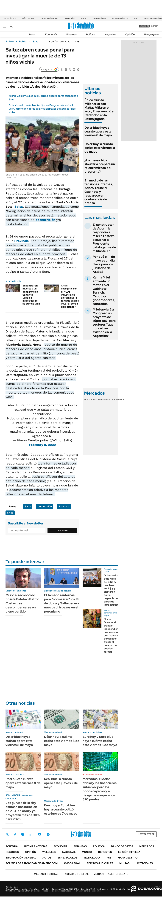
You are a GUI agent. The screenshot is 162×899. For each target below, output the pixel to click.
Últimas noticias (35, 846)
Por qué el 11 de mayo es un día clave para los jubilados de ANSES (104, 264)
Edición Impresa (129, 852)
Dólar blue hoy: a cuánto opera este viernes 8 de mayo (98, 131)
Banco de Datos (122, 846)
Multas (124, 863)
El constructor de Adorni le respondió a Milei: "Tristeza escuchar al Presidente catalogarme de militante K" (104, 238)
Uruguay (149, 34)
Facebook (15, 834)
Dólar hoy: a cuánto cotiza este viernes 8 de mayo (99, 148)
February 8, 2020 (42, 445)
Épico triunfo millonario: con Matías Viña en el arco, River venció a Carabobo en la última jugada (99, 109)
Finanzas (71, 34)
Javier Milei (70, 18)
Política (90, 34)
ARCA (83, 18)
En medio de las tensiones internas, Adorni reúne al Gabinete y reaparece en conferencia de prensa (98, 191)
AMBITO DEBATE (110, 873)
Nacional (69, 852)
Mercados (146, 846)
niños (10, 512)
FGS (136, 18)
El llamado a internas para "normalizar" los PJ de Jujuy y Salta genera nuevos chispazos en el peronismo (61, 603)
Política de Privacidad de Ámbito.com (32, 863)
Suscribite (62, 530)
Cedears (119, 399)
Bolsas (97, 399)
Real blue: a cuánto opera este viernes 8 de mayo (23, 783)
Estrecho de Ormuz (49, 18)
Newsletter (155, 34)
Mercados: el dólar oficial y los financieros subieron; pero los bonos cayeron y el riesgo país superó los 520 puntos (100, 789)
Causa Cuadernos (120, 18)
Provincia (21, 241)
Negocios (110, 34)
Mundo (87, 852)
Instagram (22, 834)
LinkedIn (31, 834)
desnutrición (45, 220)
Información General (21, 857)
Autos (46, 857)
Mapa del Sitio (127, 857)
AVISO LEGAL (72, 863)
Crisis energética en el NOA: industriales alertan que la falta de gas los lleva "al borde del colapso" (70, 296)
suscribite (144, 26)
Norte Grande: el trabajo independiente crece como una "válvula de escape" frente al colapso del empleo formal (112, 635)
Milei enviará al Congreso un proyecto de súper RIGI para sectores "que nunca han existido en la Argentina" (104, 322)
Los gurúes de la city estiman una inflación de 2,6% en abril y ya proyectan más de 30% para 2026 (23, 811)
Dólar (32, 34)
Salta (35, 41)
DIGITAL (46, 873)
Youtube (39, 834)
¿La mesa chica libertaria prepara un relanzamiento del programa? (99, 166)
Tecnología (92, 857)
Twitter (7, 834)
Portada (12, 846)
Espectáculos (67, 857)
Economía (51, 34)
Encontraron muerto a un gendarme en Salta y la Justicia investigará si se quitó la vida (31, 294)
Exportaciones (99, 18)
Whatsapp (48, 834)
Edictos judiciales (100, 863)
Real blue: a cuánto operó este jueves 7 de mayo (61, 783)
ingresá (154, 26)
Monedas (89, 399)
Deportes (105, 852)
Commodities (108, 399)
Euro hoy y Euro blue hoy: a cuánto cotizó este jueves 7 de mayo (60, 809)
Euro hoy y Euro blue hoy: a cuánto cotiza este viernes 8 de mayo (100, 741)
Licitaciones (144, 863)
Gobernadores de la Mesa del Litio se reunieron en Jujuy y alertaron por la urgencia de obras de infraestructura (113, 590)
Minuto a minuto (94, 774)
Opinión (130, 34)
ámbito (10, 41)
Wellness (49, 852)
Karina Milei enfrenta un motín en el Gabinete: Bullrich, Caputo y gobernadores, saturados (104, 290)
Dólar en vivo (28, 18)
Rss (108, 857)
